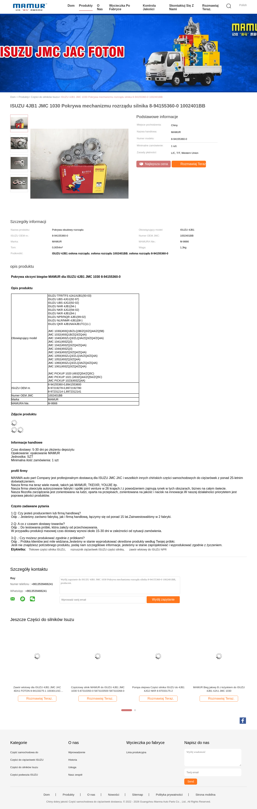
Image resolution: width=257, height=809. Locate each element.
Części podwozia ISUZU (24, 774)
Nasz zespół (75, 774)
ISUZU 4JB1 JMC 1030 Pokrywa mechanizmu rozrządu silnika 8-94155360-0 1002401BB (112, 96)
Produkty (86, 5)
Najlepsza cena (154, 164)
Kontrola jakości (149, 7)
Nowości (113, 794)
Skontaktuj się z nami (181, 7)
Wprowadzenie (76, 752)
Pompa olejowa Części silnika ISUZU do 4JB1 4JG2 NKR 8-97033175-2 (158, 689)
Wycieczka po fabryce (119, 7)
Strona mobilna (205, 794)
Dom (71, 5)
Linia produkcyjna (136, 752)
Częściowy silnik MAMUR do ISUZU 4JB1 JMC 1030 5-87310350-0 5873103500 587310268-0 (98, 689)
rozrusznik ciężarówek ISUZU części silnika (97, 549)
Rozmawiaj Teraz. (210, 7)
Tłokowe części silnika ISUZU (47, 549)
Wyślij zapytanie (163, 599)
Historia (72, 759)
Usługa (72, 767)
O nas (100, 7)
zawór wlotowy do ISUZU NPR (148, 549)
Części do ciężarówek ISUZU (26, 759)
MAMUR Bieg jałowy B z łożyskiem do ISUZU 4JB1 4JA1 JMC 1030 (219, 689)
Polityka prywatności (169, 794)
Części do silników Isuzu (24, 767)
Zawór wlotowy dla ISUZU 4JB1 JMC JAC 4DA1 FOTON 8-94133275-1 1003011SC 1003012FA (37, 689)
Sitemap (137, 794)
